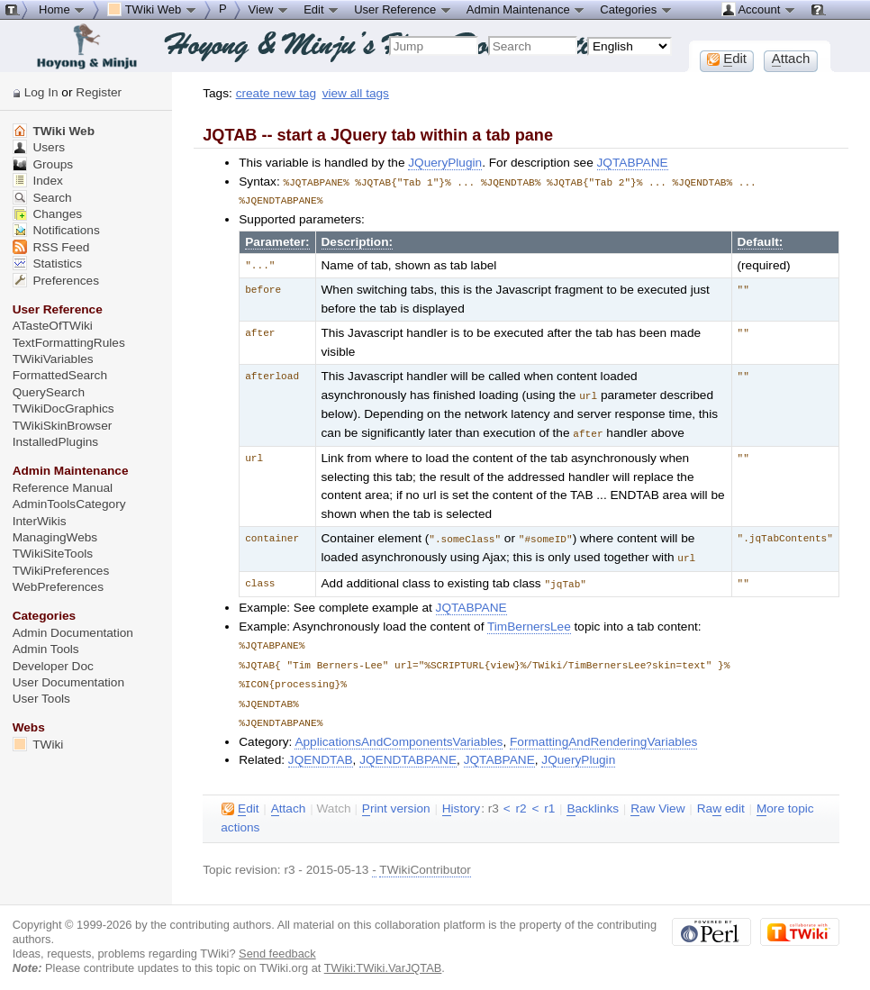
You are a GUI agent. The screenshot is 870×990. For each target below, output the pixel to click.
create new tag (276, 93)
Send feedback (277, 943)
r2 (520, 798)
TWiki (38, 744)
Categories (636, 9)
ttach (288, 799)
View (269, 9)
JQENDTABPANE (408, 750)
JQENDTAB (320, 750)
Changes (47, 214)
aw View (657, 799)
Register (99, 92)
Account (758, 9)
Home (62, 9)
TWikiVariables (53, 359)
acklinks (592, 799)
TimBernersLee (529, 621)
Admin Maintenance (526, 9)
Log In (41, 92)
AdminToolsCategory (69, 504)
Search (42, 197)
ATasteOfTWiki (53, 325)
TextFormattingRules (69, 343)
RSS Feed (51, 247)
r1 (549, 798)
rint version (396, 799)
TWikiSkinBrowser (63, 425)
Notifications (56, 230)
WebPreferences (58, 587)
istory (461, 799)
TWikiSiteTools (53, 553)
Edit (322, 9)
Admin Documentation (73, 633)
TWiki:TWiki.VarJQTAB (383, 958)
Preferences (56, 280)
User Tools (41, 698)
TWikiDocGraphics (63, 408)
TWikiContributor (425, 860)
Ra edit (721, 799)
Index (38, 180)
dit (240, 799)
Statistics (47, 263)
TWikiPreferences (61, 570)
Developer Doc (53, 666)
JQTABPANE (632, 162)
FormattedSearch (60, 375)
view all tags (355, 93)
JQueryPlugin (445, 162)
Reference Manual (63, 488)
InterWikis (40, 521)
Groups (43, 164)
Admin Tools (46, 649)
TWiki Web (54, 131)
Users (39, 147)
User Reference (403, 9)
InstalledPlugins (56, 442)
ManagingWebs (55, 537)
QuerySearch (49, 392)
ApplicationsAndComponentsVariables (399, 732)
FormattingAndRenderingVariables (603, 732)
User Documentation (68, 682)
